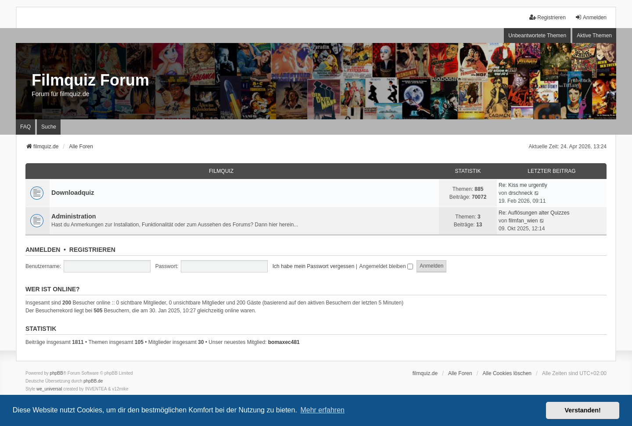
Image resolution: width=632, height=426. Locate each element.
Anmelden (42, 249)
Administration (73, 216)
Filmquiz (221, 171)
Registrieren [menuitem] (547, 17)
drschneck (521, 193)
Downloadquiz (72, 192)
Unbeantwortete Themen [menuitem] (537, 35)
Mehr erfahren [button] (322, 410)
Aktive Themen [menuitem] (594, 35)
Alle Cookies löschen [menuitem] (507, 373)
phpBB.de (93, 381)
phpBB (56, 373)
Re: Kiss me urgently (523, 185)
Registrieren (92, 249)
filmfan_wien (523, 221)
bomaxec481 (284, 342)
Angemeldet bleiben (386, 266)
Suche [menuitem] (48, 127)
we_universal (49, 389)
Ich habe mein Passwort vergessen (314, 266)
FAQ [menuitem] (25, 127)
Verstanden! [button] (583, 410)
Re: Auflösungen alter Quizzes (534, 213)
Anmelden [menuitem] (591, 17)
